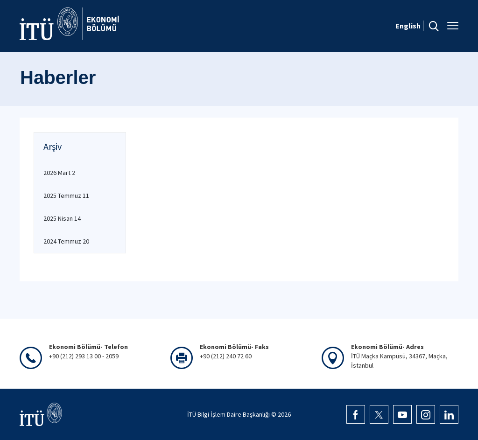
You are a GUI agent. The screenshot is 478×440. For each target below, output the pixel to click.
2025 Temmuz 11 (66, 195)
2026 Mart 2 (59, 172)
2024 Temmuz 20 (66, 241)
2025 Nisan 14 (62, 218)
